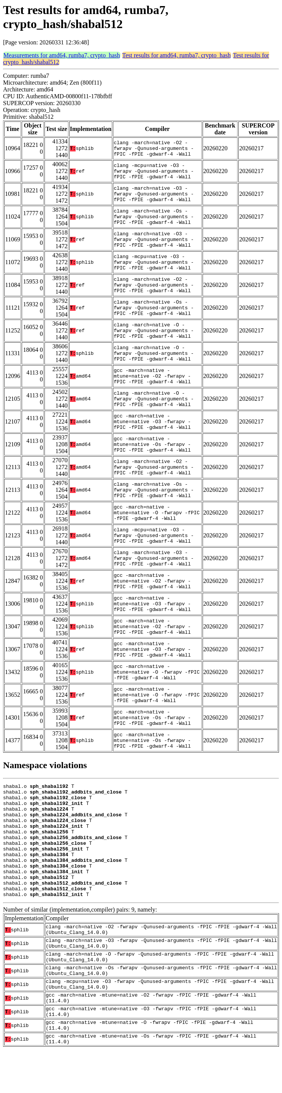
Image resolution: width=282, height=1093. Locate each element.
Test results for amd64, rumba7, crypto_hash (176, 55)
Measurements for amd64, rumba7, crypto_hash (61, 55)
